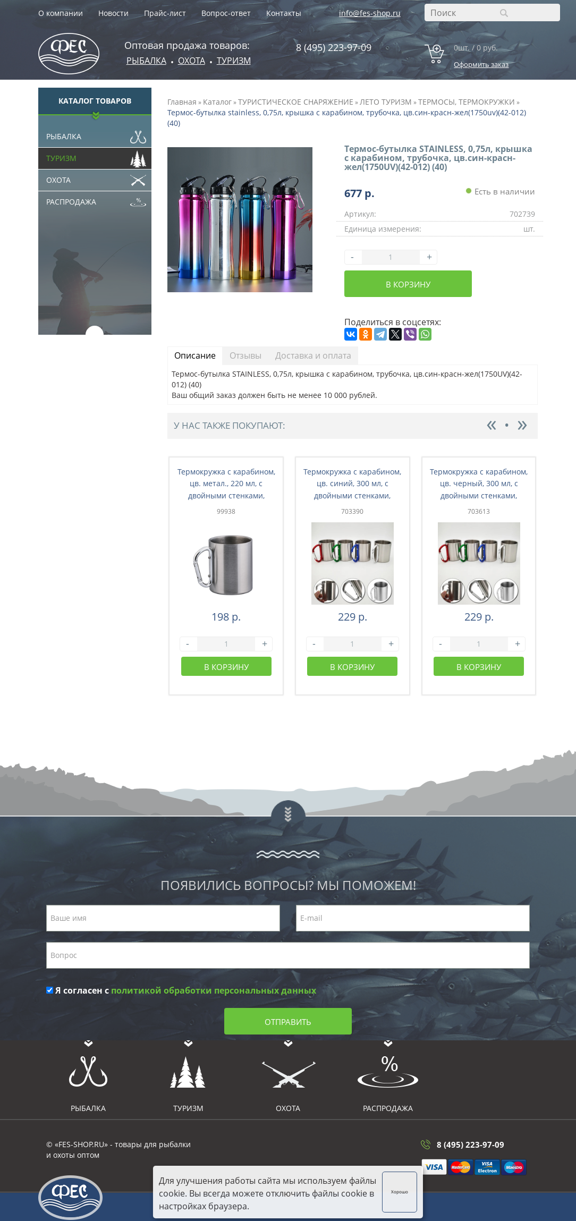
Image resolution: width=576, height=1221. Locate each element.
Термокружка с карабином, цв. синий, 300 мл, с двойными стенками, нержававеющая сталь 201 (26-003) (352, 496)
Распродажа (96, 199)
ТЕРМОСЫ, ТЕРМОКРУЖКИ (466, 102)
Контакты (283, 13)
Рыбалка (146, 60)
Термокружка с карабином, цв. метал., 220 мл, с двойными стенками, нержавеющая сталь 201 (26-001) (226, 496)
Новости (113, 13)
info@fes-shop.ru (370, 13)
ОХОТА (191, 60)
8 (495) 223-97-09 (333, 47)
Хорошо (399, 1191)
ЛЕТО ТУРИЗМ (386, 102)
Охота (96, 177)
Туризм (234, 60)
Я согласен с (181, 990)
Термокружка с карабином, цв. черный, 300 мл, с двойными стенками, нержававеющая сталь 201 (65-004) (479, 496)
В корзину (408, 284)
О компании (60, 13)
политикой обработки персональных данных (213, 990)
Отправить (288, 1021)
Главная (182, 102)
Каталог (217, 102)
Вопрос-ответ (226, 13)
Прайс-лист (165, 13)
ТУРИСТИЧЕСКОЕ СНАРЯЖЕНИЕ (295, 102)
